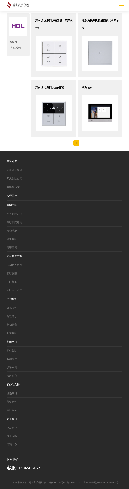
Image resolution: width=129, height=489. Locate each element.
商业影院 (12, 350)
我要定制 (12, 401)
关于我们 (12, 419)
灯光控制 (12, 308)
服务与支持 (13, 384)
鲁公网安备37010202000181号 (103, 482)
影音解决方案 (14, 256)
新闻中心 (12, 444)
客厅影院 (12, 273)
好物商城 (12, 393)
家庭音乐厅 (13, 187)
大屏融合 (12, 375)
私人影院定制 (14, 214)
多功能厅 (12, 359)
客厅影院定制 (14, 222)
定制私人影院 (14, 265)
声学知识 (12, 161)
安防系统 (12, 333)
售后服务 (12, 410)
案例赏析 (12, 205)
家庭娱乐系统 (14, 290)
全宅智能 (12, 299)
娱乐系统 (12, 239)
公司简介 (12, 428)
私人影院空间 (14, 178)
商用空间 (12, 247)
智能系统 (12, 230)
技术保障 (12, 436)
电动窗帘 (12, 324)
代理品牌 (12, 195)
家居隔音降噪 (14, 170)
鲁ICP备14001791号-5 (77, 482)
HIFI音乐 (12, 281)
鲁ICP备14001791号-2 (54, 482)
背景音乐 (12, 316)
